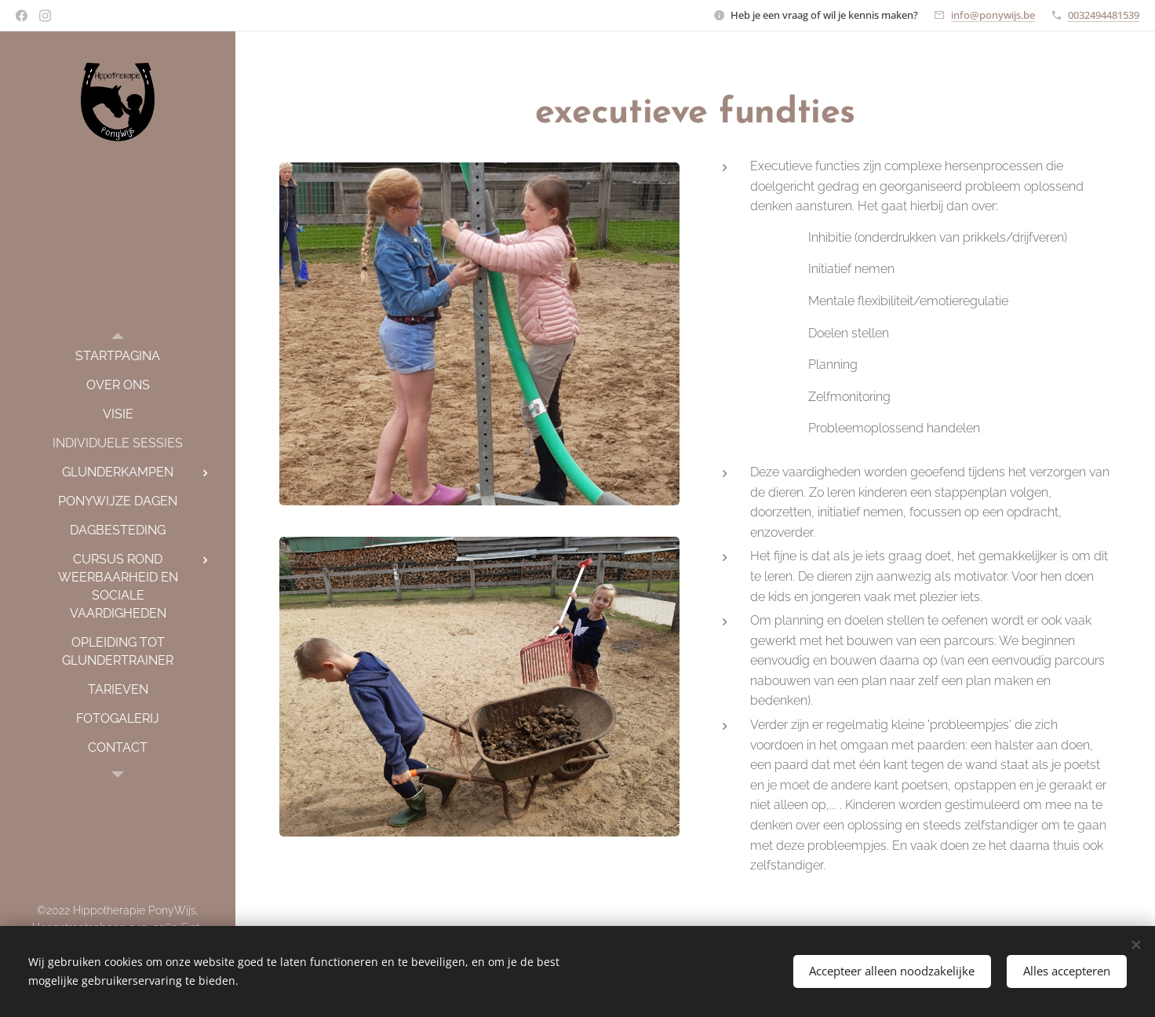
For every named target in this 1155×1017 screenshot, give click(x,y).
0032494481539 (1103, 15)
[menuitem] (118, 356)
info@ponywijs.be (993, 15)
